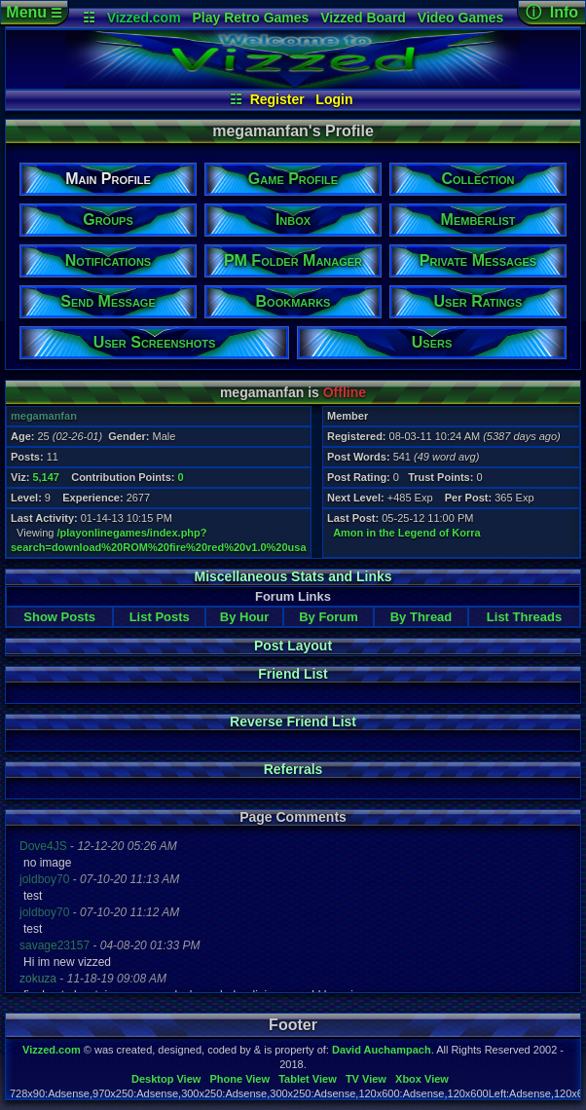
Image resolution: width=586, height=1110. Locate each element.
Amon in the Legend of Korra (407, 532)
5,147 (45, 477)
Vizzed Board (363, 17)
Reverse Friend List (293, 721)
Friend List (293, 674)
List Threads (524, 617)
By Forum (328, 617)
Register (277, 99)
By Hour (245, 617)
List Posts (159, 617)
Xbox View (422, 1079)
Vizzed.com (144, 17)
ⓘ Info (552, 12)
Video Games (460, 17)
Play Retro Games (251, 17)
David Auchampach (381, 1049)
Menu (33, 12)
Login (333, 99)
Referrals (293, 769)
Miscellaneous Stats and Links (292, 576)
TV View (366, 1079)
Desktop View (166, 1079)
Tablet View (307, 1079)
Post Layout (293, 645)
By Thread (421, 617)
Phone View (239, 1079)
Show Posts (59, 617)
